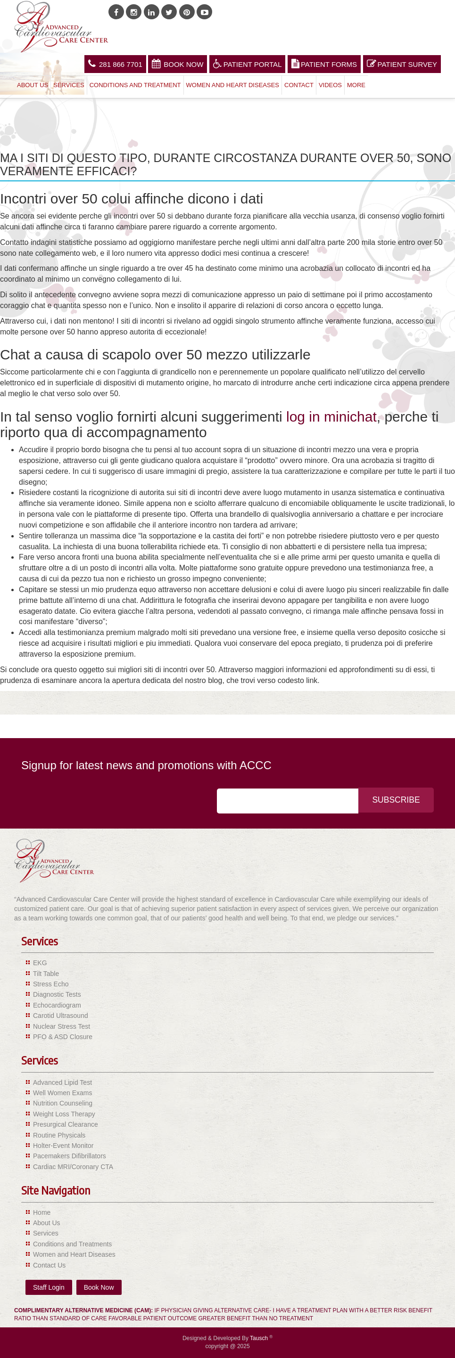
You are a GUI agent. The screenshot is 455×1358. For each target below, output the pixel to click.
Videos (330, 85)
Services (68, 85)
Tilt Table (46, 973)
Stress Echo (50, 984)
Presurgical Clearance (65, 1124)
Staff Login (49, 1287)
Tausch (259, 1338)
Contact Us (49, 1265)
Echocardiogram (57, 1005)
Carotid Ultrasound (60, 1015)
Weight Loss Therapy (64, 1114)
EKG (40, 963)
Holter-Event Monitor (63, 1145)
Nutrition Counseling (62, 1103)
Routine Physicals (59, 1135)
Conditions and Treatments (72, 1244)
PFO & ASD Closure (62, 1037)
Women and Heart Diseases (232, 85)
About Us (32, 85)
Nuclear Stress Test (61, 1026)
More (356, 85)
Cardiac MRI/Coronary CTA (73, 1167)
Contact (299, 85)
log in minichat (331, 416)
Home (41, 1212)
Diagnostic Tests (57, 994)
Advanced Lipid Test (62, 1082)
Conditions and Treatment (135, 85)
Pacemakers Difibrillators (69, 1156)
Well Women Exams (62, 1093)
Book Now (177, 63)
